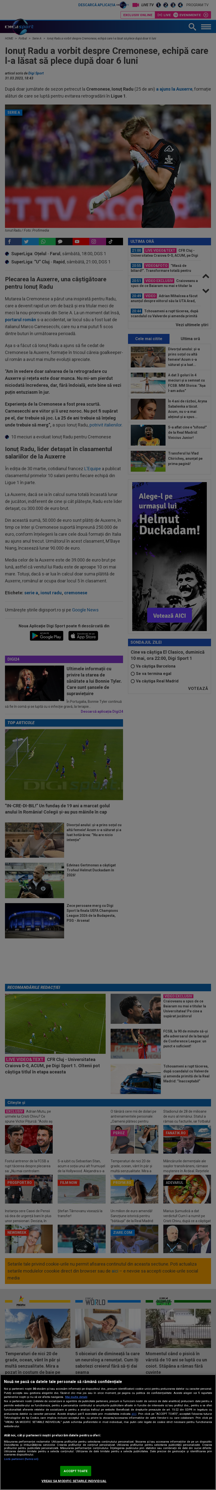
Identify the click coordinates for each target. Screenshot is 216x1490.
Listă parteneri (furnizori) (21, 1459)
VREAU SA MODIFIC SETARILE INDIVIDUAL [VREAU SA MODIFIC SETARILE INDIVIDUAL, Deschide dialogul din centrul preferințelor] (74, 1481)
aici (133, 1414)
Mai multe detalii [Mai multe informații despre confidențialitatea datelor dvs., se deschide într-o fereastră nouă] (76, 1397)
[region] (108, 1432)
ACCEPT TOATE (75, 1471)
